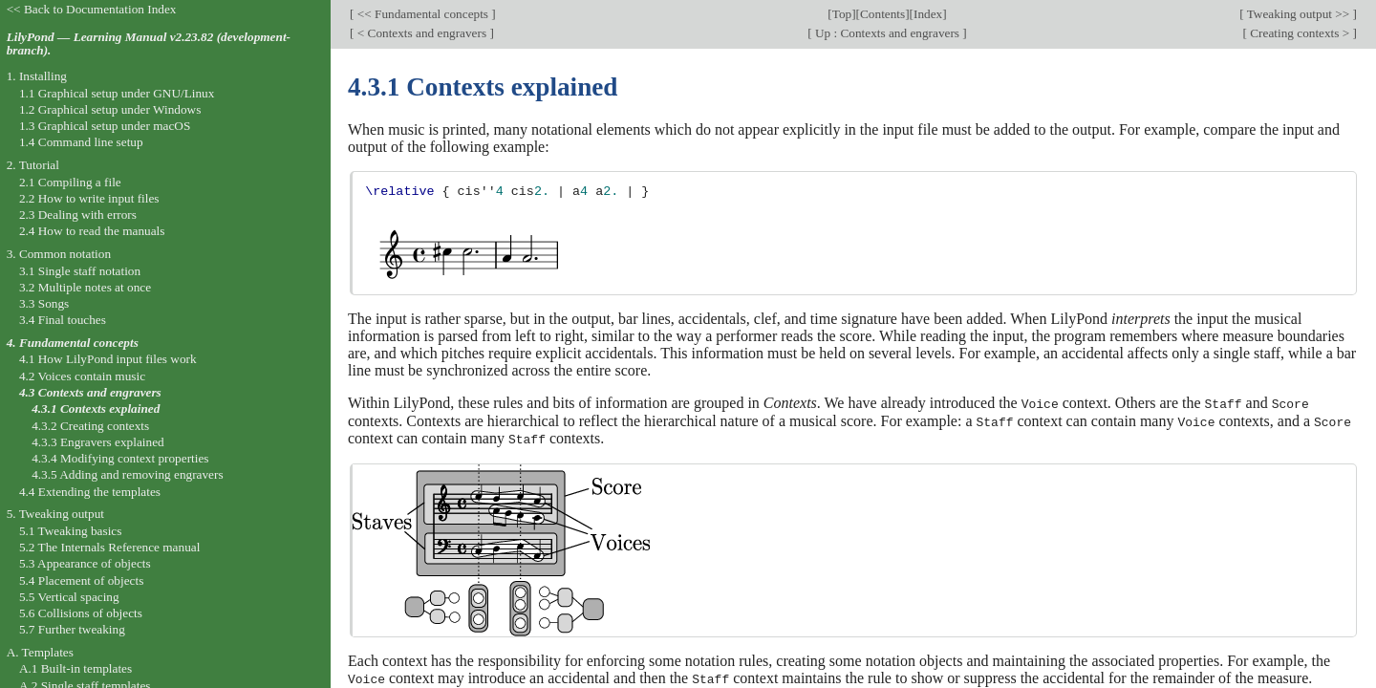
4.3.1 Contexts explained (96, 408)
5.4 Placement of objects (81, 580)
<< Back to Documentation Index (92, 9)
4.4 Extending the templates (90, 491)
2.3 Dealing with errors (78, 214)
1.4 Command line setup (81, 142)
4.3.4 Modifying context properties (120, 458)
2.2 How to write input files (89, 198)
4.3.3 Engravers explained (98, 442)
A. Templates (40, 652)
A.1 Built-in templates (75, 668)
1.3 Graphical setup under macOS (104, 125)
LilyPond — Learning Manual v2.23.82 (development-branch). (148, 44)
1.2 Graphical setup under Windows (110, 109)
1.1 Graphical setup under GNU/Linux (116, 93)
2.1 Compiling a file (70, 182)
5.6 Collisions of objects (80, 613)
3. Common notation (59, 254)
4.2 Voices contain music (82, 376)
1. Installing (37, 76)
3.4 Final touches (62, 319)
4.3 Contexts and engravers (90, 392)
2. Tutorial (33, 165)
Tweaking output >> (1298, 14)
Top (841, 14)
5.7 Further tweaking (72, 629)
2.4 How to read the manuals (92, 231)
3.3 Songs (44, 303)
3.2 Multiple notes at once (85, 287)
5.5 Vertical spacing (69, 597)
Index (928, 14)
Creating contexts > (1300, 33)
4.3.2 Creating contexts (90, 426)
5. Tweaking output (55, 513)
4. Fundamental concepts (73, 342)
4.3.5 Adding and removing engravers (127, 474)
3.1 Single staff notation (79, 271)
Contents (882, 14)
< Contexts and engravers (421, 33)
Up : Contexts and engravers (887, 33)
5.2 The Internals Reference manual (109, 547)
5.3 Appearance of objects (85, 563)
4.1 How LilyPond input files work (108, 359)
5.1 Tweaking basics (70, 531)
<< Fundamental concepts (422, 14)
